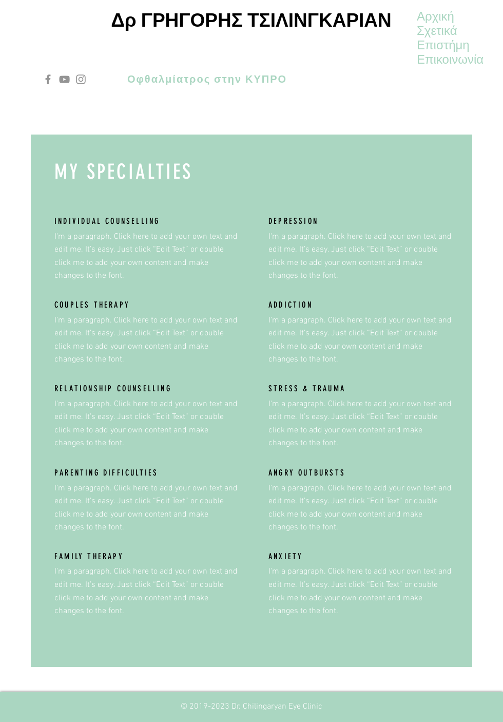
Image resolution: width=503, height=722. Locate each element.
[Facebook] (48, 79)
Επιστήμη (443, 45)
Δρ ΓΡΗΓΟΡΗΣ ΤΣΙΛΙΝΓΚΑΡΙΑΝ (251, 20)
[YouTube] (64, 79)
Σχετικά (437, 31)
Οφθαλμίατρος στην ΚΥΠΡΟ (207, 79)
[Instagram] (80, 79)
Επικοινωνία (450, 59)
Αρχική (435, 16)
